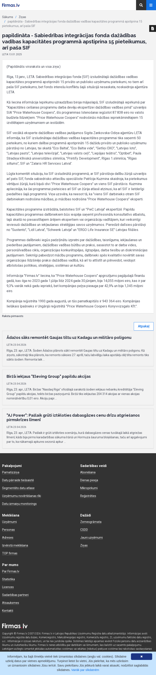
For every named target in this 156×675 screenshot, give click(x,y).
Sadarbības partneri (15, 595)
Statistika (8, 579)
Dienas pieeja (89, 480)
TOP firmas (9, 553)
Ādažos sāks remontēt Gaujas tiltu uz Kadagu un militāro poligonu (69, 337)
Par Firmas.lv (10, 571)
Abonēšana (88, 472)
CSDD (84, 529)
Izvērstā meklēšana (15, 545)
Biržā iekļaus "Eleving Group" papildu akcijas (49, 376)
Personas (8, 529)
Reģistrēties (88, 496)
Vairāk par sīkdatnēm (85, 670)
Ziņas (22, 17)
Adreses (7, 537)
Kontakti (7, 610)
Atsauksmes (10, 602)
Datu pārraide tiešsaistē (18, 480)
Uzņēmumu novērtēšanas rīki (21, 496)
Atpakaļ (143, 326)
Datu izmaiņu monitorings (19, 503)
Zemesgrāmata (90, 522)
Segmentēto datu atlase (18, 488)
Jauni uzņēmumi (91, 537)
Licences (8, 587)
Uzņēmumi (9, 522)
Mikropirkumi (89, 488)
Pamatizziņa (10, 472)
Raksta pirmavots (12, 316)
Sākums (7, 17)
